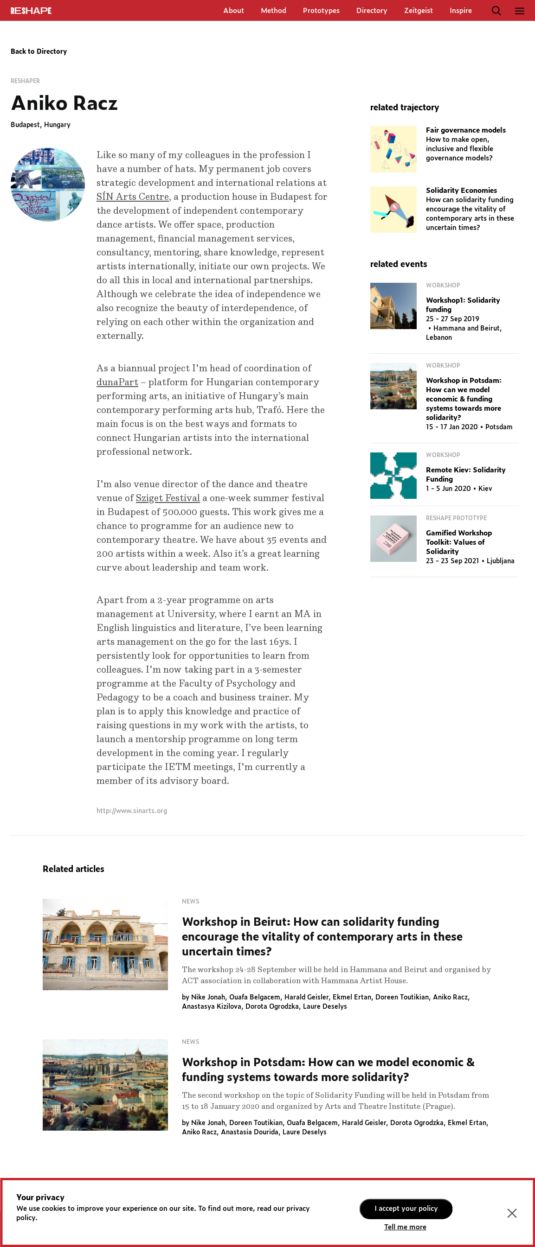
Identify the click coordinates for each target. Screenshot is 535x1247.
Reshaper (25, 81)
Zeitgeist (418, 10)
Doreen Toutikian (402, 997)
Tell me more (405, 1227)
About (233, 10)
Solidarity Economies (461, 190)
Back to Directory (39, 52)
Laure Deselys (325, 1007)
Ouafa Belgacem (254, 997)
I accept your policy (406, 1208)
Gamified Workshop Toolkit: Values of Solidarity (459, 542)
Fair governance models (466, 130)
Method (273, 10)
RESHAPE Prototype (456, 518)
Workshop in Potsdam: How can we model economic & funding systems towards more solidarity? (464, 399)
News (190, 901)
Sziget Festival (168, 498)
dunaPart (117, 382)
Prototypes (321, 10)
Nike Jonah (208, 997)
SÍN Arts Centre (133, 197)
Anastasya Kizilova (211, 1007)
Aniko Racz (450, 997)
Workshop (443, 285)
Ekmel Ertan (352, 997)
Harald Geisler (306, 997)
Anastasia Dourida (249, 1132)
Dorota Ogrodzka (272, 1007)
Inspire (461, 10)
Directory (371, 10)
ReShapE (31, 11)
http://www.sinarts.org (132, 811)
